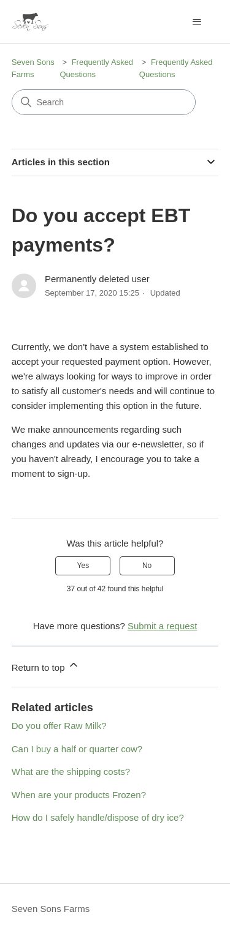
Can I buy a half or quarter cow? (77, 749)
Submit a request (162, 626)
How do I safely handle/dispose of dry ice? (98, 817)
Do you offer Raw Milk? (59, 725)
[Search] (103, 102)
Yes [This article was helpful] (83, 565)
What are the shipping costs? (71, 771)
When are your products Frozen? (79, 795)
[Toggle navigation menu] (196, 22)
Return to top (46, 666)
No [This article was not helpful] (146, 565)
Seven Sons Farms (51, 908)
